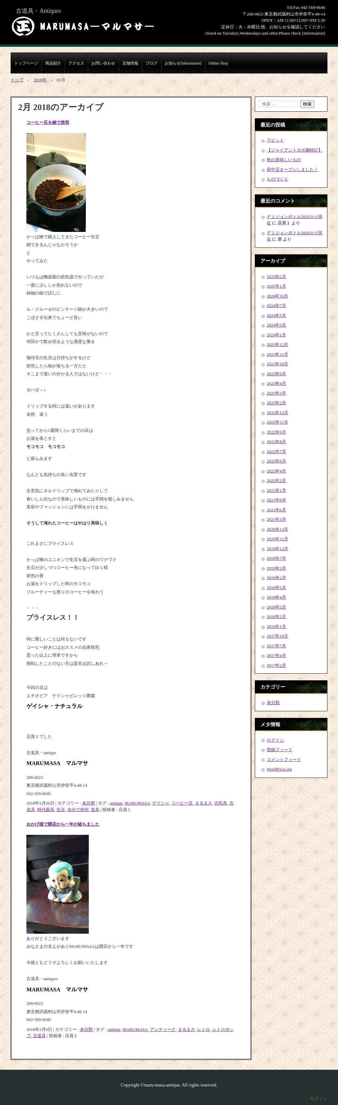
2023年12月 (277, 344)
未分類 (88, 803)
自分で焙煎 (78, 809)
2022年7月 (276, 451)
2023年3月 (276, 393)
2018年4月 (276, 597)
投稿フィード (279, 749)
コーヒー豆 (182, 803)
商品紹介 (53, 63)
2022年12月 (277, 412)
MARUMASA (137, 803)
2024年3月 (276, 325)
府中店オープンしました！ (292, 169)
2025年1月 (276, 286)
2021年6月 (276, 509)
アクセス (76, 63)
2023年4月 (276, 383)
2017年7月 (276, 645)
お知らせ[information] (183, 63)
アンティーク (163, 1029)
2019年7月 (276, 558)
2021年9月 (276, 499)
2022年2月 (276, 480)
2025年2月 (276, 276)
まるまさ (203, 803)
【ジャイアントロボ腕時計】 (294, 150)
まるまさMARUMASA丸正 (83, 26)
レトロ (203, 1029)
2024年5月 (276, 315)
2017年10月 (277, 636)
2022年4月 (276, 470)
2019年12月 (277, 548)
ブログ (151, 63)
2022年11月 (277, 422)
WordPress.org (279, 769)
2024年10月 (277, 296)
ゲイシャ (160, 803)
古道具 (39, 1035)
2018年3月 (276, 607)
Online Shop (218, 63)
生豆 (60, 809)
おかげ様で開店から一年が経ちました (62, 824)
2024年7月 (276, 305)
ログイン (275, 740)
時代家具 (45, 809)
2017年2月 (276, 665)
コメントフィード (284, 759)
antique (116, 803)
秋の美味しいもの (284, 159)
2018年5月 (276, 587)
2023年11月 (277, 354)
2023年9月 (276, 373)
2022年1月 (276, 490)
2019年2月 (276, 577)
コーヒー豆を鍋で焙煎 (47, 122)
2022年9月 (276, 432)
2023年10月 (277, 363)
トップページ (26, 63)
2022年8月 (276, 441)
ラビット (275, 140)
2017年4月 (276, 655)
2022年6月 (276, 461)
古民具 (220, 803)
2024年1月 (276, 334)
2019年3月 (276, 568)
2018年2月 (276, 616)
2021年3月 (276, 519)
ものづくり (277, 179)
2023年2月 (276, 402)
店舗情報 (130, 63)
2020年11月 (277, 538)
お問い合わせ (103, 63)
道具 (95, 809)
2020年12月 (277, 529)
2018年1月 (276, 626)
